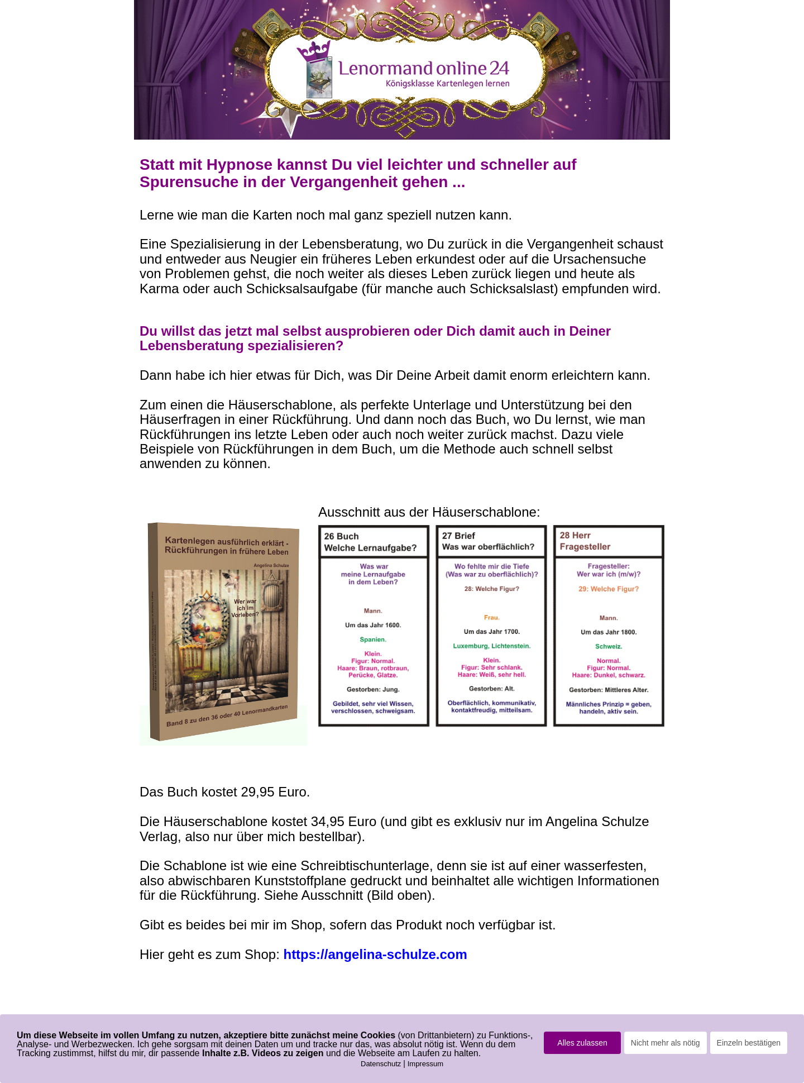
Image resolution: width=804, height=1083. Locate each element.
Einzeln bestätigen (749, 1042)
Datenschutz (381, 1064)
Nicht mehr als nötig (665, 1042)
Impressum (425, 1064)
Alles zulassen (582, 1042)
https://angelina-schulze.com (375, 954)
